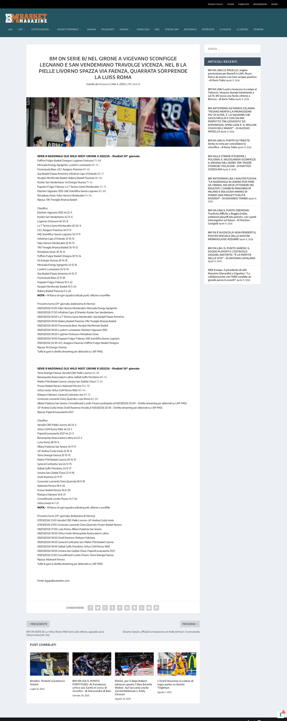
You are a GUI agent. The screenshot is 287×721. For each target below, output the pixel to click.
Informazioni (260, 4)
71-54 (89, 177)
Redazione (104, 79)
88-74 (103, 372)
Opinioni (258, 24)
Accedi (274, 4)
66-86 (95, 367)
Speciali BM (171, 24)
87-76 (87, 389)
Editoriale (190, 24)
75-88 (97, 155)
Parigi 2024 (143, 24)
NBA (157, 24)
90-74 (95, 160)
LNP (20, 24)
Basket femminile (67, 24)
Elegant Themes (51, 716)
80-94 (81, 385)
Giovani (91, 24)
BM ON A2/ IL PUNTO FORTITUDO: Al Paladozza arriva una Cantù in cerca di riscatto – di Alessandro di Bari (91, 681)
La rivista (225, 24)
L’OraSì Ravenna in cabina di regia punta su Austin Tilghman (175, 679)
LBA (10, 24)
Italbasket (107, 24)
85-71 (100, 168)
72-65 (99, 376)
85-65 (86, 164)
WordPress (84, 716)
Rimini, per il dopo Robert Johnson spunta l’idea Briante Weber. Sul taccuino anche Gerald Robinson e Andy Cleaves (133, 682)
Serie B (136, 79)
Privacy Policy (215, 4)
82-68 (102, 186)
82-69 (94, 393)
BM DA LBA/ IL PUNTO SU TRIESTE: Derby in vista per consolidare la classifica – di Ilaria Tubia (229, 139)
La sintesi (242, 24)
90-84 (98, 172)
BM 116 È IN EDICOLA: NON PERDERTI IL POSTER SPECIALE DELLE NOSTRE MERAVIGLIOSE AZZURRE (232, 231)
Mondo (124, 24)
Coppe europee (40, 24)
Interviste (208, 24)
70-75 (103, 181)
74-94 (88, 190)
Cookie (230, 4)
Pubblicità (243, 4)
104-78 (86, 380)
